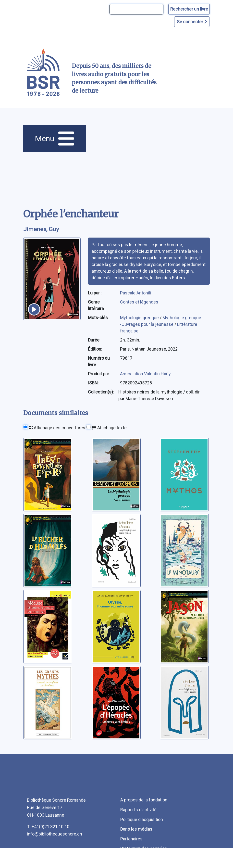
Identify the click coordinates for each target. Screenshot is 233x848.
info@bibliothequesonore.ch (54, 833)
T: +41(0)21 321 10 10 (48, 826)
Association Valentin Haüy (145, 373)
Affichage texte (109, 427)
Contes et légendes (139, 301)
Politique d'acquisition (141, 819)
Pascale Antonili (135, 292)
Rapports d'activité (138, 809)
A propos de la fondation (143, 799)
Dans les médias (136, 829)
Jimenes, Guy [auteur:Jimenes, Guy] (41, 229)
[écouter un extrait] (34, 309)
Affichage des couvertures (57, 427)
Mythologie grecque (140, 317)
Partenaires (131, 838)
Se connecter (192, 21)
